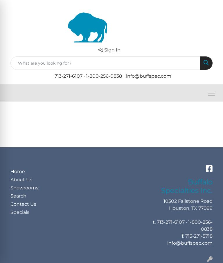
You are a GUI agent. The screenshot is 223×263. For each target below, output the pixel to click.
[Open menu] (211, 93)
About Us (21, 179)
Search (18, 196)
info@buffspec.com (148, 76)
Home (17, 171)
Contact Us (23, 204)
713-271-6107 (68, 76)
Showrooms (24, 188)
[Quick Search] (105, 63)
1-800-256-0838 (104, 76)
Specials (19, 212)
